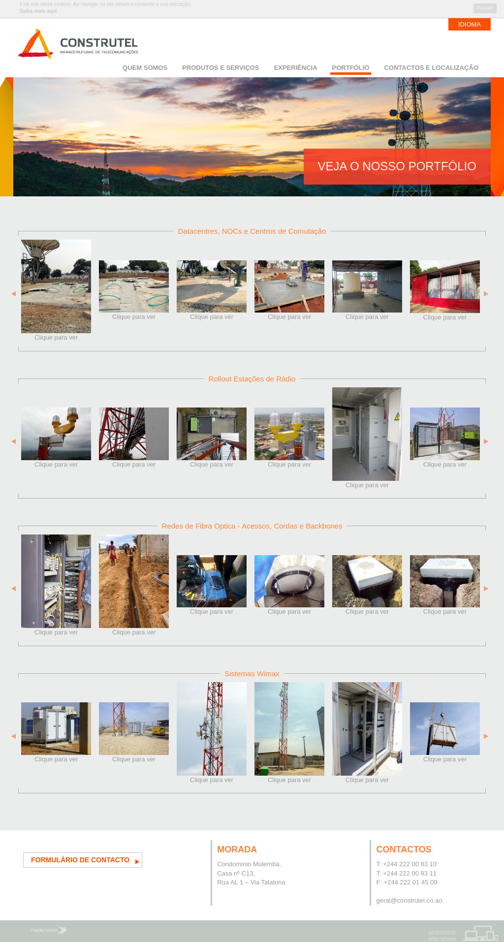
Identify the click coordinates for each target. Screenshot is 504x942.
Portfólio (351, 67)
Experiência (295, 67)
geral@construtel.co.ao (409, 900)
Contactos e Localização (431, 67)
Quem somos (145, 67)
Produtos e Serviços (220, 67)
